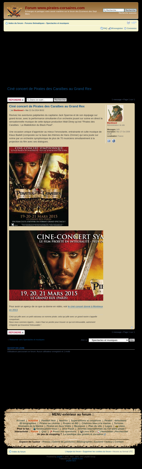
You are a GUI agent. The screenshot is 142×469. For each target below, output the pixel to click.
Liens (122, 426)
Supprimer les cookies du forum (97, 451)
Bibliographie (84, 441)
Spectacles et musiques (57, 23)
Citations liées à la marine (96, 423)
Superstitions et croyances (86, 420)
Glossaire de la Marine (30, 426)
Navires (63, 420)
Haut (132, 327)
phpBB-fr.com (77, 459)
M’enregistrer (117, 28)
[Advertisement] (71, 57)
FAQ (105, 28)
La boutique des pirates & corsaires (83, 434)
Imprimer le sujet (128, 22)
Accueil (20, 420)
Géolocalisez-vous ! (47, 428)
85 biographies (27, 423)
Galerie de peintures (63, 441)
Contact (119, 441)
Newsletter (107, 431)
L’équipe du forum (73, 451)
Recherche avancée (128, 13)
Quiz (44, 431)
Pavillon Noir (48, 420)
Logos (108, 426)
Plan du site (95, 426)
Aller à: (84, 340)
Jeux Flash (68, 428)
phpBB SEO (71, 461)
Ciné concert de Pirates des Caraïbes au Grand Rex (49, 89)
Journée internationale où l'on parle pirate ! (101, 428)
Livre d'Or (88, 431)
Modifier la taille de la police (134, 22)
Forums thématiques (34, 23)
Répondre (16, 99)
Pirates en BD (70, 423)
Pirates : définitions (115, 420)
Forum (34, 431)
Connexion (132, 28)
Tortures (118, 423)
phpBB (59, 457)
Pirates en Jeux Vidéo (59, 426)
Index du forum (16, 23)
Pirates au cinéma (50, 423)
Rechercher (121, 431)
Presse (46, 441)
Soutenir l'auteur (103, 441)
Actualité (33, 420)
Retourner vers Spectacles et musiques (26, 339)
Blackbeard (18, 110)
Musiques (79, 426)
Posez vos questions (64, 431)
